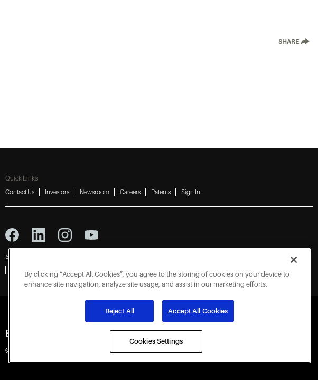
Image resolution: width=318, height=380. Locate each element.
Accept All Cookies (198, 311)
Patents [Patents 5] (161, 192)
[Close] (293, 259)
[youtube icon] (91, 235)
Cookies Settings (156, 341)
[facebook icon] (12, 235)
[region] (159, 305)
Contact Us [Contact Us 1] (19, 192)
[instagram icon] (65, 235)
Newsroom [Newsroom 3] (94, 192)
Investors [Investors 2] (57, 192)
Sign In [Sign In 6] (190, 192)
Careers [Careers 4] (130, 192)
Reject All (119, 311)
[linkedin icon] (38, 235)
